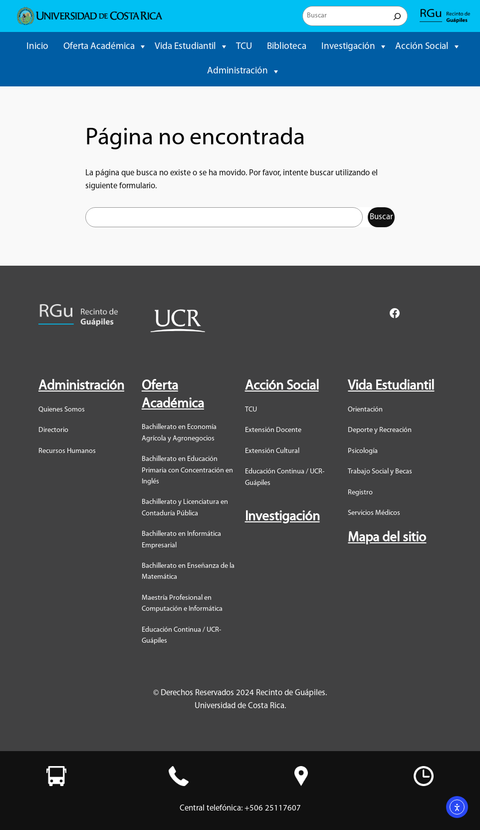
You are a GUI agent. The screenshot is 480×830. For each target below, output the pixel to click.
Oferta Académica (99, 46)
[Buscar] (397, 15)
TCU (244, 46)
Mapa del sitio (387, 538)
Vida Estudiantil (185, 46)
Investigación (348, 46)
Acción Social (422, 46)
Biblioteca (286, 46)
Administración (237, 71)
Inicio (37, 46)
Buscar (381, 217)
